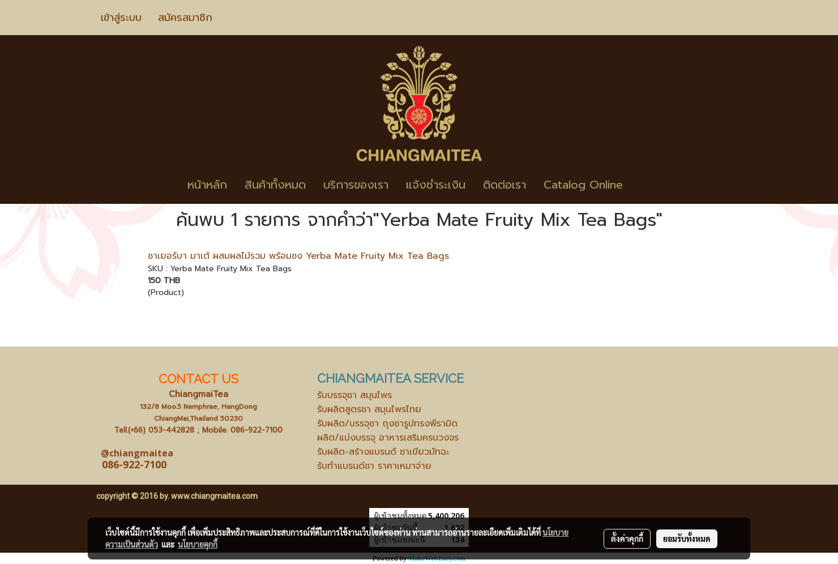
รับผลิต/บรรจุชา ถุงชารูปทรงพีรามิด (387, 423)
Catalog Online (583, 184)
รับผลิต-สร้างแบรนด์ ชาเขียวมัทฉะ (383, 452)
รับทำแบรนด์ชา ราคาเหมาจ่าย (374, 466)
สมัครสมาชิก (185, 17)
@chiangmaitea (137, 453)
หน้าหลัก (207, 184)
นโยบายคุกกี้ (197, 544)
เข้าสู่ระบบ (121, 17)
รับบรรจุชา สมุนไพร (354, 395)
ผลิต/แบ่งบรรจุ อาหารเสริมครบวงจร (388, 438)
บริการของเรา (355, 184)
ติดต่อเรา (504, 184)
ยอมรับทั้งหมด (687, 538)
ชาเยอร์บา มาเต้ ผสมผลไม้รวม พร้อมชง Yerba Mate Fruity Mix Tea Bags (298, 256)
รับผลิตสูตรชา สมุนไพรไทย (369, 409)
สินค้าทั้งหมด (275, 184)
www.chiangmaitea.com (214, 496)
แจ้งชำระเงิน (435, 184)
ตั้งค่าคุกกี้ (627, 538)
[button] (648, 184)
